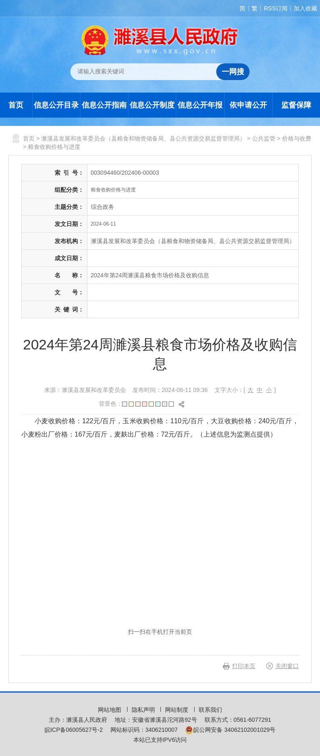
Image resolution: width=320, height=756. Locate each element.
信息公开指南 (104, 105)
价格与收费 (296, 138)
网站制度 (177, 709)
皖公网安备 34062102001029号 (230, 729)
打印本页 (243, 666)
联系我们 (210, 709)
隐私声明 (144, 709)
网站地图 (110, 709)
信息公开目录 (56, 105)
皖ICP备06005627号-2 (74, 729)
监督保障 (296, 105)
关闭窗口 (287, 666)
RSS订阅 (276, 8)
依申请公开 (248, 105)
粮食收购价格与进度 (54, 146)
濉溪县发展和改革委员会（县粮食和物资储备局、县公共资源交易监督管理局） (143, 138)
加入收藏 (305, 8)
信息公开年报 (200, 105)
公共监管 (263, 138)
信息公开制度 (152, 105)
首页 (15, 105)
